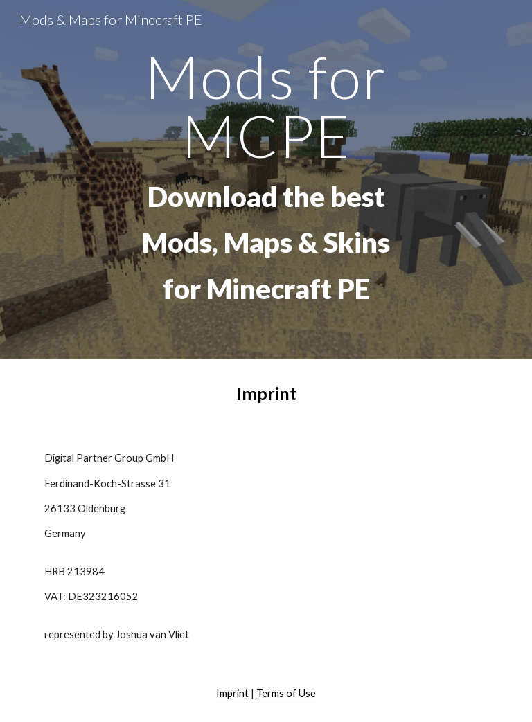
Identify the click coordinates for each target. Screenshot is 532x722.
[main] (265, 180)
